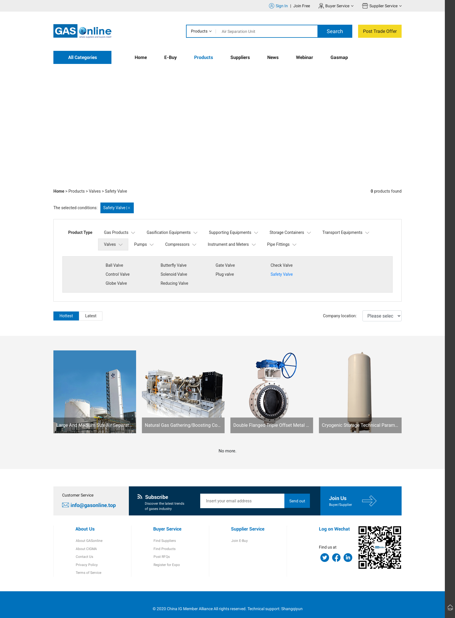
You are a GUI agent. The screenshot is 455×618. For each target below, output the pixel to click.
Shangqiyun (292, 600)
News (273, 57)
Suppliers (240, 57)
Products (199, 31)
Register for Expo (166, 556)
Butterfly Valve (173, 265)
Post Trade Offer (380, 31)
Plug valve (169, 274)
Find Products (164, 540)
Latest (90, 306)
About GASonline (88, 532)
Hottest (66, 306)
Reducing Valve (337, 274)
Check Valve (280, 265)
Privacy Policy (86, 556)
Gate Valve (224, 265)
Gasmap (339, 57)
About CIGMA (86, 540)
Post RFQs (161, 548)
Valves (95, 191)
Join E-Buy (239, 532)
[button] (352, 172)
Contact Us (84, 548)
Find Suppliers (164, 532)
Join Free (301, 5)
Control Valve (335, 265)
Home (141, 57)
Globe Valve (279, 274)
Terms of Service (88, 565)
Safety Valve (116, 191)
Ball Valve (114, 265)
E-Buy (170, 57)
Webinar (304, 57)
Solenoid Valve (119, 274)
